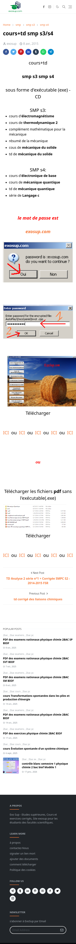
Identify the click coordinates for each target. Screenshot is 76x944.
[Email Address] (34, 930)
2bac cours (15, 691)
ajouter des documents (24, 859)
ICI (6, 432)
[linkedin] (28, 891)
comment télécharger (23, 864)
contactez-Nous (19, 848)
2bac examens (17, 635)
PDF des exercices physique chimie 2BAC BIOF (32, 733)
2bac (5, 635)
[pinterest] (35, 891)
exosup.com (37, 231)
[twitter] (58, 891)
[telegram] (13, 891)
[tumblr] (20, 891)
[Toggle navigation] (70, 7)
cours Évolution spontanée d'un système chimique (35, 748)
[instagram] (50, 7)
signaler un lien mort (22, 853)
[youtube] (43, 891)
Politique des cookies (22, 870)
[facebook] (44, 7)
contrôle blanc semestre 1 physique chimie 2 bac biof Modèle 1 (45, 765)
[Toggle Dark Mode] (57, 7)
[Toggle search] (64, 6)
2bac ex (32, 759)
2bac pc (30, 635)
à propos (15, 842)
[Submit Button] (62, 930)
